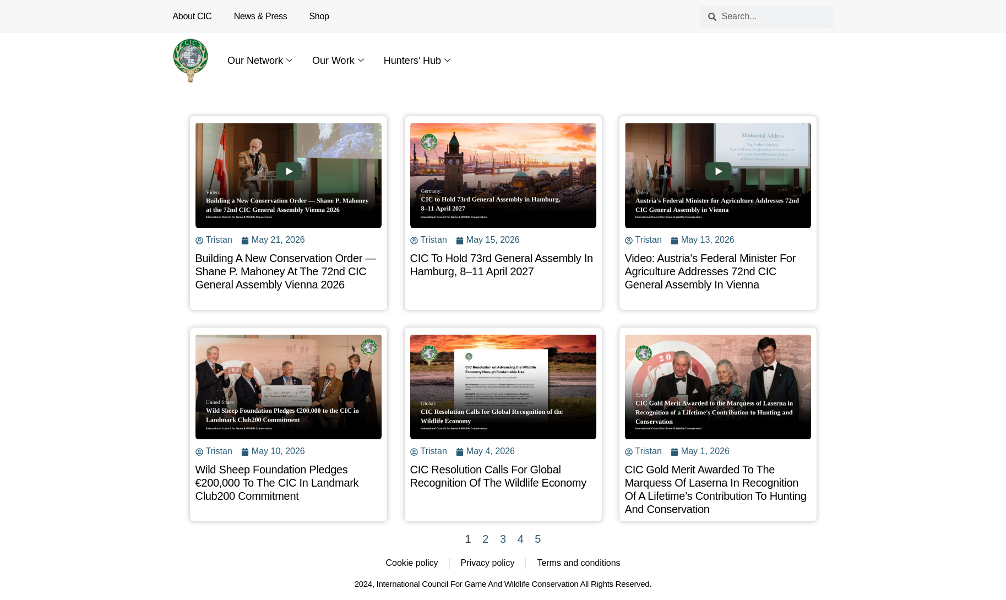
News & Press (260, 16)
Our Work (338, 60)
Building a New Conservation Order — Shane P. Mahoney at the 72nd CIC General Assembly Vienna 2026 (286, 271)
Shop (319, 16)
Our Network (259, 60)
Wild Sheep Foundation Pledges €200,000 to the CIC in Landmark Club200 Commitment (277, 482)
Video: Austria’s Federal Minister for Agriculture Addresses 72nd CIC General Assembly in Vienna (710, 271)
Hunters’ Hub (417, 60)
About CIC (192, 16)
